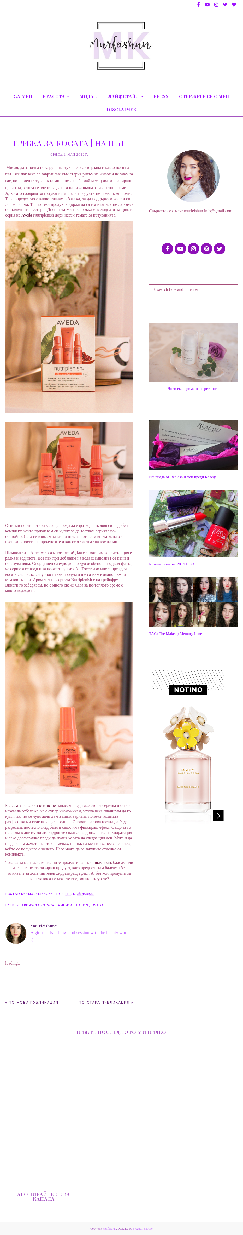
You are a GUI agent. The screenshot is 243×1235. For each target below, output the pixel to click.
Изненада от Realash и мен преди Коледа (183, 477)
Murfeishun (109, 1228)
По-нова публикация (33, 1002)
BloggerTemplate (143, 1228)
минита (65, 905)
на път (82, 905)
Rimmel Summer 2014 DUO (171, 564)
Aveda (98, 905)
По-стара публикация (104, 1002)
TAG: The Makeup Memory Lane (175, 633)
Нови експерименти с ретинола (194, 388)
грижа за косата (38, 905)
